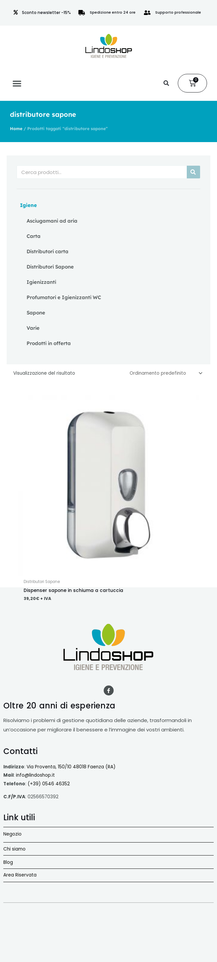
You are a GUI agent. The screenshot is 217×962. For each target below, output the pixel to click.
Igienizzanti (41, 282)
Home (16, 128)
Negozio (12, 834)
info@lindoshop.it (35, 775)
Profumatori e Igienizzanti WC (64, 297)
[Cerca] (193, 172)
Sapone (36, 312)
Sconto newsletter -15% (46, 12)
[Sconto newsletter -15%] (15, 12)
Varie (33, 328)
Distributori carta (47, 251)
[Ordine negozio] (165, 373)
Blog (8, 862)
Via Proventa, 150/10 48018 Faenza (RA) (71, 767)
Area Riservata (20, 875)
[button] (17, 83)
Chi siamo (14, 849)
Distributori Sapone (50, 267)
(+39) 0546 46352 (49, 784)
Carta (34, 236)
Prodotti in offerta (49, 343)
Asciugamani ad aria (52, 221)
